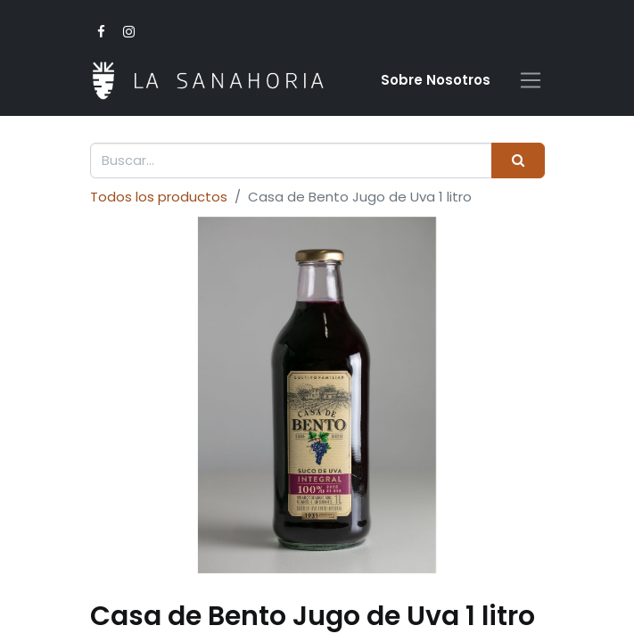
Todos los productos (158, 196)
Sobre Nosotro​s (435, 79)
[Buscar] (517, 161)
